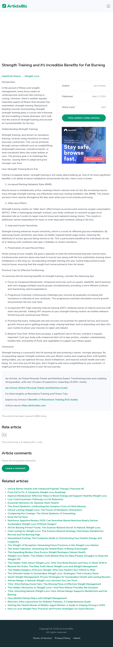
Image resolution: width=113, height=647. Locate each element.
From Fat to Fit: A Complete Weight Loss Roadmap (37, 492)
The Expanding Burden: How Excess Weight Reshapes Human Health (47, 552)
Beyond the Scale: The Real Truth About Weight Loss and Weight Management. (53, 566)
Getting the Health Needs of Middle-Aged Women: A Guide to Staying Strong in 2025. (56, 605)
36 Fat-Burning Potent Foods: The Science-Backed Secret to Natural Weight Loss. (54, 527)
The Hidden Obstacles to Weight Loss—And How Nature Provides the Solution (53, 587)
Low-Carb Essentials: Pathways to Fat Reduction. (36, 499)
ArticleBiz (12, 6)
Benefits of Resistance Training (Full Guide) (53, 399)
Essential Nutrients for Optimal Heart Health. (33, 503)
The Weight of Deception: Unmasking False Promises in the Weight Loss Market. (53, 545)
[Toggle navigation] (108, 6)
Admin (76, 638)
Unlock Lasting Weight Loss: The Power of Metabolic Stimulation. (45, 510)
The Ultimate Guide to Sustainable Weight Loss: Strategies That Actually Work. (53, 573)
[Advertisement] (56, 40)
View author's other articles (84, 118)
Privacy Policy (62, 638)
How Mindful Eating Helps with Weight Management (37, 598)
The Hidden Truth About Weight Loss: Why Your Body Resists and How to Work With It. (57, 563)
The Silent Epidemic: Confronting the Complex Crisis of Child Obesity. (47, 506)
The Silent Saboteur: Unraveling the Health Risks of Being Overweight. (48, 548)
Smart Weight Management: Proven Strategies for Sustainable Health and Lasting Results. (59, 577)
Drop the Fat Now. (18, 517)
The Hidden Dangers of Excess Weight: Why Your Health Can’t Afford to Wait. (52, 570)
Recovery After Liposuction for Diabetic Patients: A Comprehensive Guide (49, 601)
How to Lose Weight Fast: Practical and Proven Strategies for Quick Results (51, 608)
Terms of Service (42, 638)
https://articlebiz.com (34, 405)
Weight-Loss (32, 76)
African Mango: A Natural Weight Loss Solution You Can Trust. (43, 580)
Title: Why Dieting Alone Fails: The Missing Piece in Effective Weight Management (54, 584)
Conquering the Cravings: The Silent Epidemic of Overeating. (42, 513)
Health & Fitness (11, 76)
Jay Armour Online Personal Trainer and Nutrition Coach (36, 388)
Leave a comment (15, 468)
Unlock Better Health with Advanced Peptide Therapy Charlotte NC (46, 488)
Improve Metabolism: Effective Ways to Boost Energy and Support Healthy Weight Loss (57, 495)
